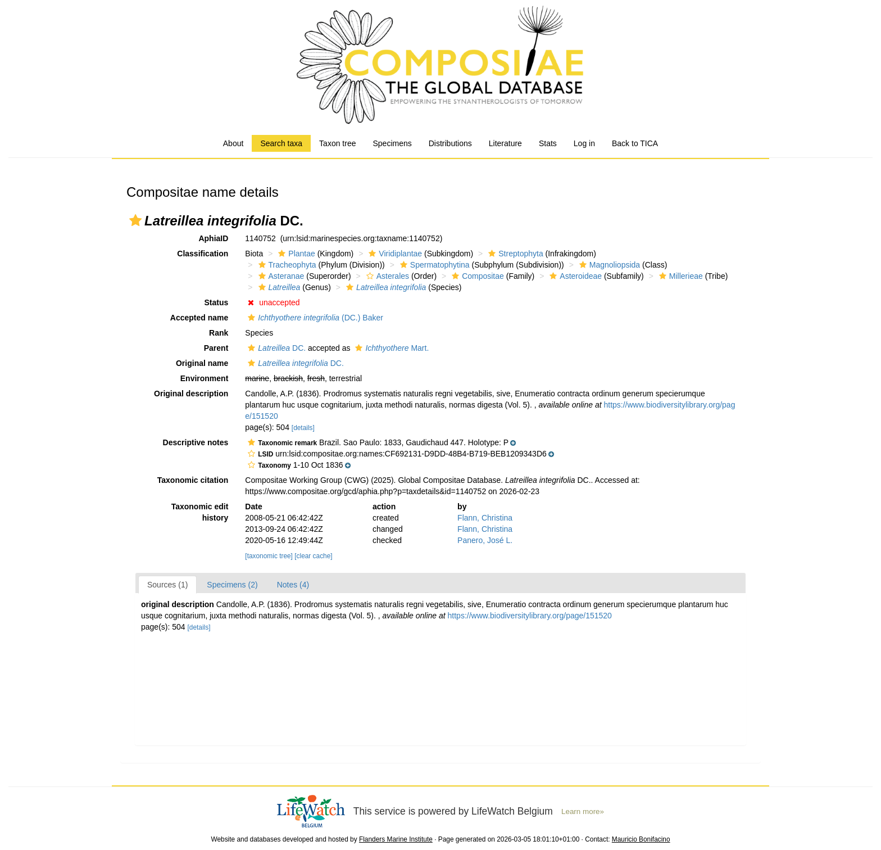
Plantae (295, 253)
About (233, 143)
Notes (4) (293, 584)
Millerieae (679, 276)
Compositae (476, 276)
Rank (218, 332)
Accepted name (199, 317)
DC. (275, 347)
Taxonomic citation (193, 480)
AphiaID (213, 238)
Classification (202, 253)
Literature (505, 143)
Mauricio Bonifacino (641, 839)
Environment (204, 378)
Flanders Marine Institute (396, 839)
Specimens (392, 143)
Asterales (386, 276)
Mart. (390, 347)
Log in (584, 143)
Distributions (450, 143)
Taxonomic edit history (200, 512)
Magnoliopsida (608, 264)
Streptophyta (514, 253)
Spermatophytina (433, 264)
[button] (135, 220)
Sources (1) (167, 584)
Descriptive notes (196, 442)
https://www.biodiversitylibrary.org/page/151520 (530, 615)
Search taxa (281, 143)
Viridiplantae (394, 253)
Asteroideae (574, 276)
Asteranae (280, 276)
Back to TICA (635, 143)
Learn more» (582, 811)
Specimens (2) (232, 584)
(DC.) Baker (314, 317)
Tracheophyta (286, 264)
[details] (303, 428)
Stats (548, 143)
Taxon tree (337, 143)
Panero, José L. (484, 540)
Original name (202, 363)
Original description (191, 393)
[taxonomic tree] (269, 556)
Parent (216, 347)
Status (217, 302)
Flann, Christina (484, 517)
